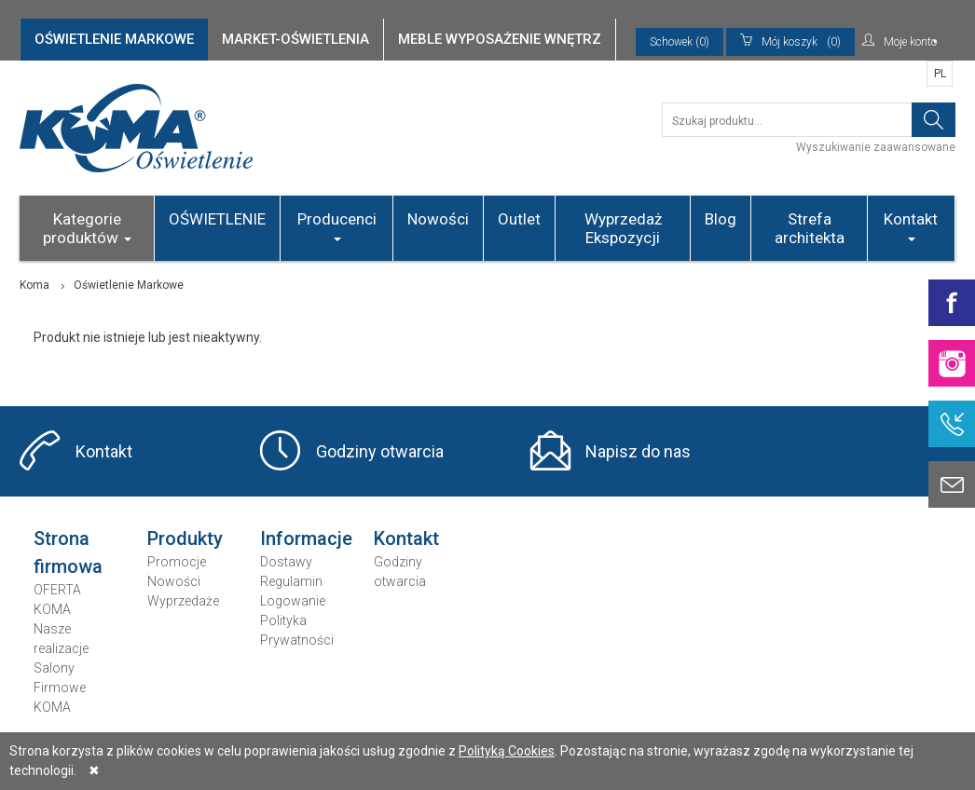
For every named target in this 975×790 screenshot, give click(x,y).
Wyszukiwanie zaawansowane (875, 147)
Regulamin (291, 581)
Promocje (176, 561)
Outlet (519, 219)
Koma (34, 285)
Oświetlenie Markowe (129, 285)
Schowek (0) (679, 41)
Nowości (438, 219)
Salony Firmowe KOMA (60, 688)
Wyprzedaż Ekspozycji (623, 228)
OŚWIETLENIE (217, 219)
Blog (720, 219)
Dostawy (286, 561)
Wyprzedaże (183, 600)
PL (940, 73)
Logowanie (292, 600)
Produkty (185, 538)
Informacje (306, 538)
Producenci (337, 225)
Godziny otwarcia (380, 451)
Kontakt (911, 225)
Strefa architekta (810, 228)
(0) (790, 42)
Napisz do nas (638, 451)
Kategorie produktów (87, 228)
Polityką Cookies (507, 750)
